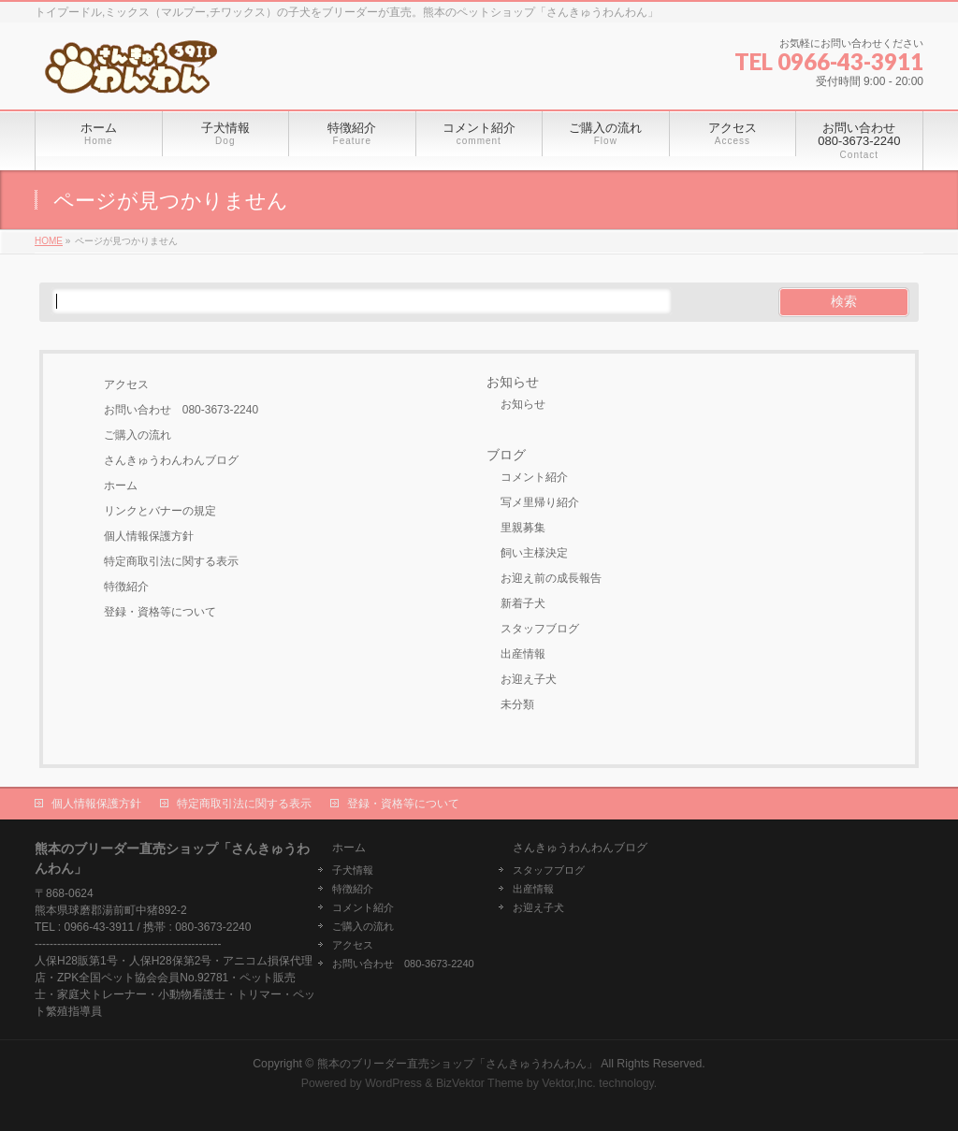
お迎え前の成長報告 (551, 578)
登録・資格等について (160, 611)
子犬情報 (352, 870)
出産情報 (523, 653)
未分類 (517, 704)
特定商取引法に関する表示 (171, 561)
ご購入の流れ (137, 435)
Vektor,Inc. (569, 1083)
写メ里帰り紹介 (540, 502)
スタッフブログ (540, 628)
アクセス (126, 384)
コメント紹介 (534, 477)
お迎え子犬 (529, 679)
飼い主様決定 (534, 552)
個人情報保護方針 (149, 536)
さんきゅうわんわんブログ (171, 460)
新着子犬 (523, 603)
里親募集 (523, 527)
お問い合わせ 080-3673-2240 (181, 409)
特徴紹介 (126, 586)
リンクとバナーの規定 (160, 510)
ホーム (121, 485)
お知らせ (512, 381)
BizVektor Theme (480, 1083)
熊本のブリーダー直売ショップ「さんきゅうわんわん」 (457, 1063)
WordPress (393, 1083)
